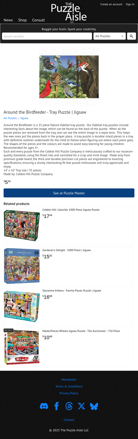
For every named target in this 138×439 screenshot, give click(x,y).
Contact (69, 420)
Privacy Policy (69, 393)
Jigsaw (24, 118)
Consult (38, 19)
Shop (22, 19)
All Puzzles (10, 118)
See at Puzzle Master (69, 193)
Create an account (111, 4)
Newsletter (69, 379)
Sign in (130, 4)
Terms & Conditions (68, 386)
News (8, 19)
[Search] (131, 36)
